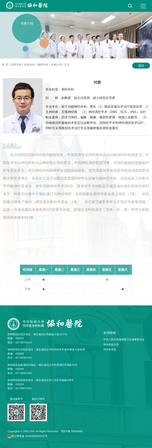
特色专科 (29, 64)
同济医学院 (109, 349)
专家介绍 (56, 64)
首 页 (5, 64)
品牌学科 (16, 64)
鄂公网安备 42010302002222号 (29, 436)
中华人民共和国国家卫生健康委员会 (123, 339)
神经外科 (42, 64)
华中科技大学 (111, 344)
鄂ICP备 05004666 (72, 431)
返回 (141, 65)
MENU (143, 6)
